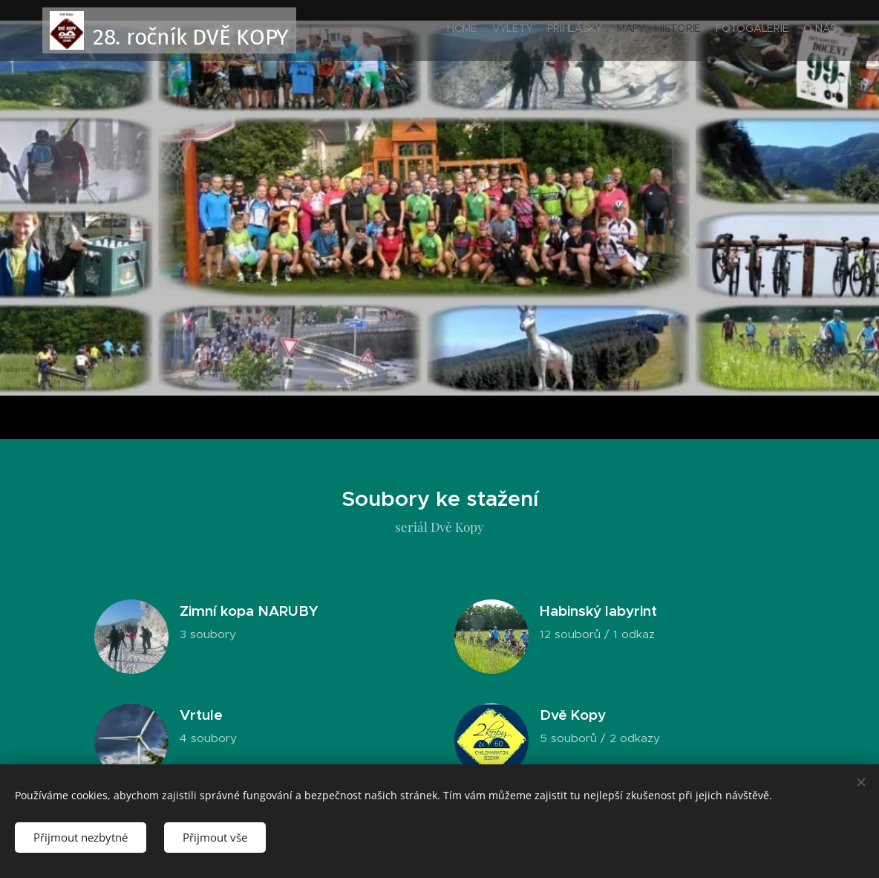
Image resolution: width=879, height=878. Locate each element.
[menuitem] (764, 30)
